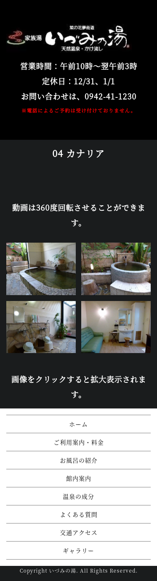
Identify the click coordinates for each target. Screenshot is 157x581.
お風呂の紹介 (79, 460)
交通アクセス (79, 532)
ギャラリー (78, 550)
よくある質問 (79, 514)
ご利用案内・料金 (79, 442)
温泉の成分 (78, 496)
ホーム (78, 424)
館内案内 (78, 478)
